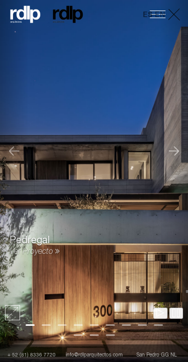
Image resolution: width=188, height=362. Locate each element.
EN (160, 15)
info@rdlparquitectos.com (94, 354)
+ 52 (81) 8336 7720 (32, 354)
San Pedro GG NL (156, 354)
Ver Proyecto (35, 252)
